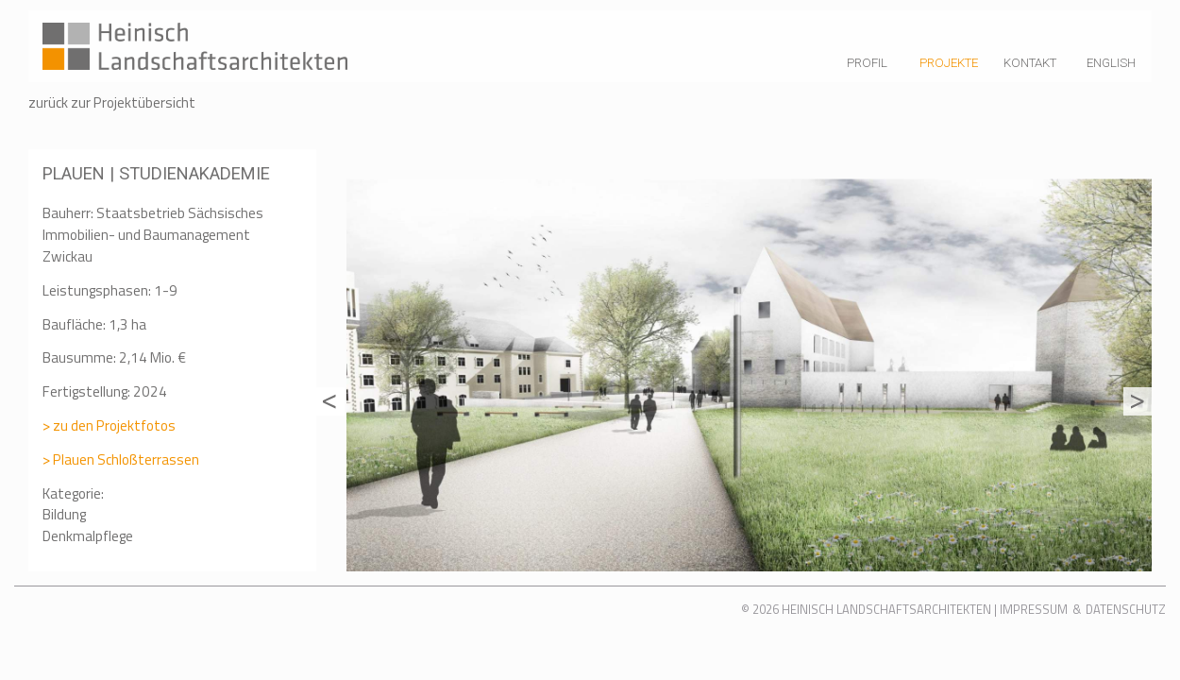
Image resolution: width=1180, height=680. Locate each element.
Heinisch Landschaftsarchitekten (886, 609)
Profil (867, 63)
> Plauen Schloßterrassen (120, 459)
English (1111, 63)
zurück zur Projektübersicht (111, 102)
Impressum (1034, 609)
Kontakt (1029, 63)
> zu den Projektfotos (109, 425)
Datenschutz (1126, 609)
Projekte (948, 63)
